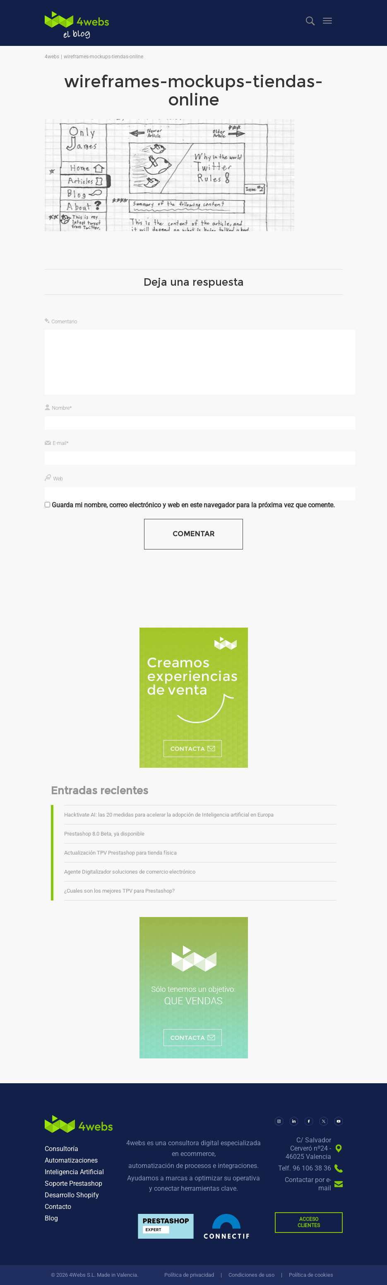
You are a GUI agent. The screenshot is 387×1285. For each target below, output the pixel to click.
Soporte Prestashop (73, 1183)
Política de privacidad (189, 1275)
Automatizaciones (71, 1160)
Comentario (64, 322)
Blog (51, 1218)
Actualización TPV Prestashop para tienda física (120, 853)
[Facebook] (309, 1121)
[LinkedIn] (294, 1121)
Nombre (62, 408)
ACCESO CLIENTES (309, 1222)
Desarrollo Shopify (72, 1195)
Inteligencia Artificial (74, 1172)
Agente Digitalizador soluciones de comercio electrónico (129, 872)
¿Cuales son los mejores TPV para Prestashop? (119, 891)
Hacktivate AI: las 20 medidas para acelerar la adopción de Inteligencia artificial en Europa (169, 815)
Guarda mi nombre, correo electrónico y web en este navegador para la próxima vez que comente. (193, 505)
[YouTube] (338, 1121)
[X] (324, 1121)
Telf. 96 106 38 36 (304, 1168)
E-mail (61, 443)
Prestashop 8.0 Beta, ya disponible (104, 834)
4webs (77, 24)
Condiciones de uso (251, 1275)
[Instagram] (279, 1121)
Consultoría (61, 1149)
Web (58, 479)
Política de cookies (311, 1275)
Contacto (58, 1207)
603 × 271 (100, 266)
